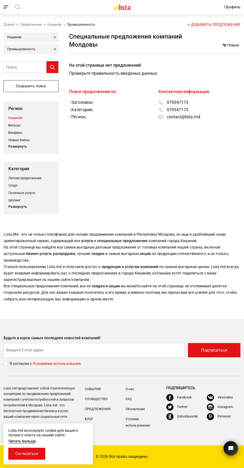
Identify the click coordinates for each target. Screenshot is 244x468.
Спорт (13, 185)
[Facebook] (179, 397)
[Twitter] (177, 407)
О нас (130, 389)
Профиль (232, 7)
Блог (89, 419)
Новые (230, 45)
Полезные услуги (21, 193)
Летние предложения (24, 178)
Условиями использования (57, 363)
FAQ (129, 399)
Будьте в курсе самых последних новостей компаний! (52, 338)
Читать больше (22, 441)
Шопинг (14, 200)
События (93, 389)
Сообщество (96, 399)
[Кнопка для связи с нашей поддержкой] (231, 448)
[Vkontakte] (220, 397)
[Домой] (122, 7)
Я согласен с (21, 363)
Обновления (135, 409)
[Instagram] (220, 407)
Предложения (31, 24)
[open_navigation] (6, 7)
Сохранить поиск (31, 86)
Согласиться (26, 453)
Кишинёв (54, 24)
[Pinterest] (219, 416)
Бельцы (14, 125)
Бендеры (15, 132)
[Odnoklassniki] (182, 416)
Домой (9, 24)
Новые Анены (19, 140)
